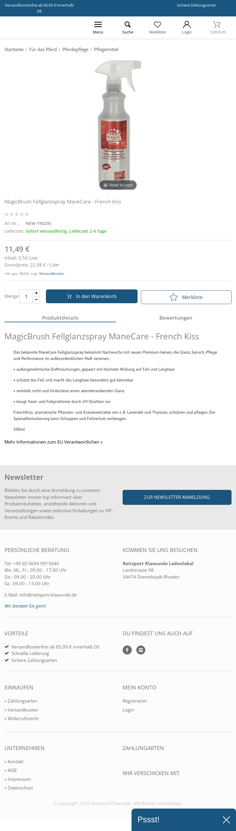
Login (128, 712)
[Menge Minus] (36, 300)
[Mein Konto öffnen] (187, 27)
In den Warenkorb (90, 297)
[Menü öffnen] (98, 27)
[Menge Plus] (36, 293)
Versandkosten (51, 273)
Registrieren (135, 703)
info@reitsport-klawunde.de (48, 597)
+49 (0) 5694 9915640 (36, 565)
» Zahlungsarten (20, 703)
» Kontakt (14, 763)
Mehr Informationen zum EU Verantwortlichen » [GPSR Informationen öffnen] (53, 444)
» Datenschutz (18, 790)
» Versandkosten (21, 712)
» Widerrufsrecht (21, 720)
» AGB (10, 772)
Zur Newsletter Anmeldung (177, 499)
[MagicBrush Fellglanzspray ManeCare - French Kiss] (118, 124)
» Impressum (17, 781)
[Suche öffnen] (127, 27)
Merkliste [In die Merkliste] (186, 297)
